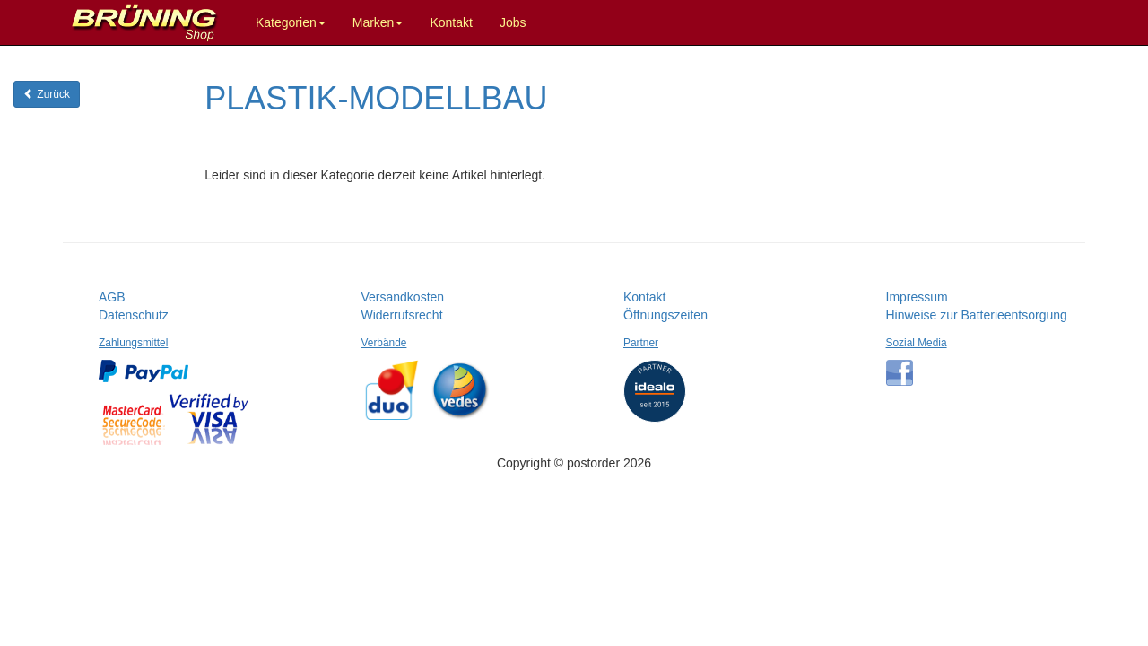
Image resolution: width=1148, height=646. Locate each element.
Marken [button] (378, 22)
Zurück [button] (46, 94)
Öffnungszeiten (665, 315)
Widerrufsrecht (402, 315)
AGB (112, 297)
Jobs (513, 22)
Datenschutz (134, 315)
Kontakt (451, 22)
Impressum (917, 297)
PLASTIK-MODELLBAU (375, 98)
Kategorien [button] (291, 22)
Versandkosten (403, 297)
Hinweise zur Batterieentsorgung (976, 315)
